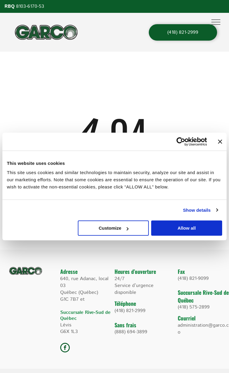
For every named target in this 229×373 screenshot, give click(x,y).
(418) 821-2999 (130, 310)
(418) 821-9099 (193, 278)
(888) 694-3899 (130, 332)
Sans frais (125, 325)
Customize (114, 228)
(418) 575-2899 (194, 307)
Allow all (186, 228)
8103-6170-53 (30, 6)
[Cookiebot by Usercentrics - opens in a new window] (181, 141)
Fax (181, 271)
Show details (197, 210)
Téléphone (125, 303)
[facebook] (65, 348)
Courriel (187, 318)
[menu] (216, 22)
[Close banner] (220, 141)
